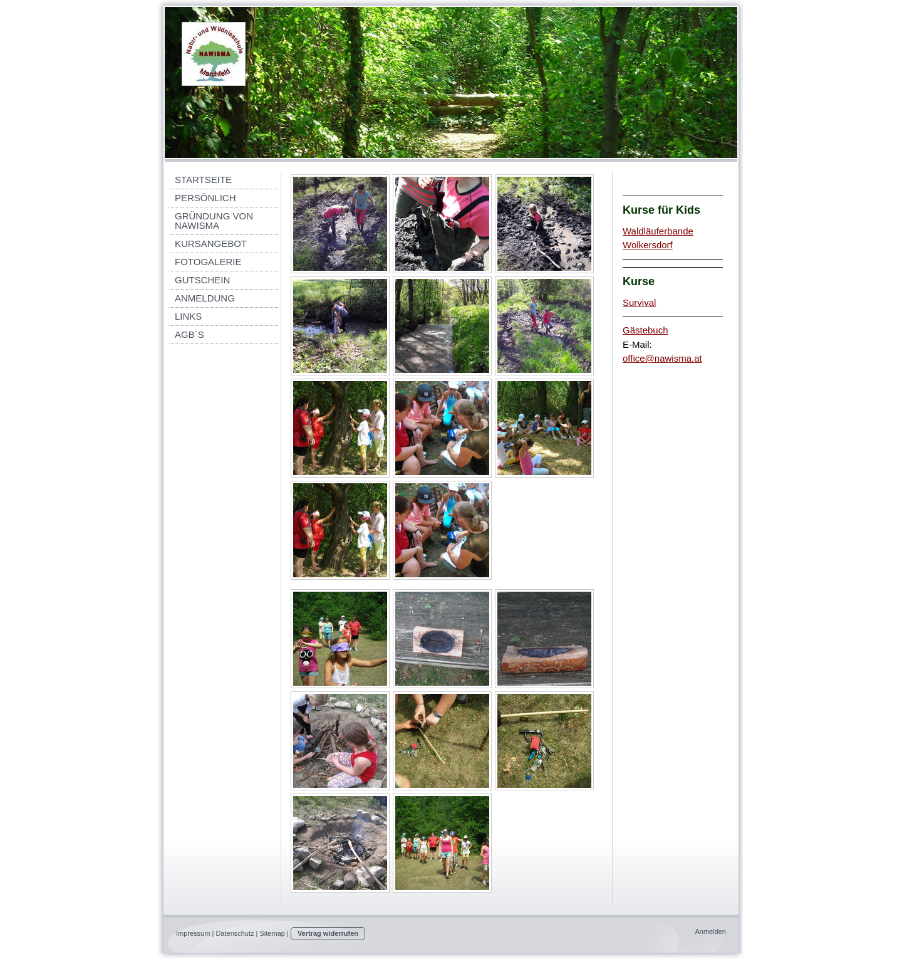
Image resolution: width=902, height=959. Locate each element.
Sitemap (272, 933)
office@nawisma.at (662, 358)
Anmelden (710, 931)
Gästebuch (645, 330)
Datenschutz (234, 933)
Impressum (193, 933)
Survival (639, 302)
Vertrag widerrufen (328, 933)
